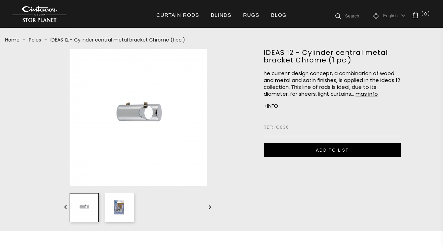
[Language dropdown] (395, 16)
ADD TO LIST (332, 150)
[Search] (358, 16)
